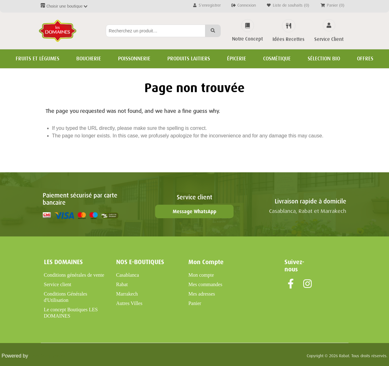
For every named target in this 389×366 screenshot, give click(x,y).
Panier (194, 303)
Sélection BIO (324, 59)
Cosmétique (277, 59)
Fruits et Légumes (37, 59)
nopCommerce (47, 355)
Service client (58, 284)
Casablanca (127, 275)
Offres (365, 59)
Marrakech (127, 294)
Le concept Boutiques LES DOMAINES (71, 313)
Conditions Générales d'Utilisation (65, 297)
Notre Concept (247, 39)
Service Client (328, 39)
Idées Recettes (289, 39)
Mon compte (201, 275)
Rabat (122, 284)
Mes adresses (201, 294)
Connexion (243, 5)
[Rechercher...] (155, 31)
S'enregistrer (206, 5)
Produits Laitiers (188, 59)
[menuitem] (76, 275)
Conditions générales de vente (74, 275)
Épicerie (236, 59)
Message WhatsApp (194, 211)
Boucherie (88, 59)
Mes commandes (205, 284)
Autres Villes (129, 303)
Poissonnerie (134, 59)
